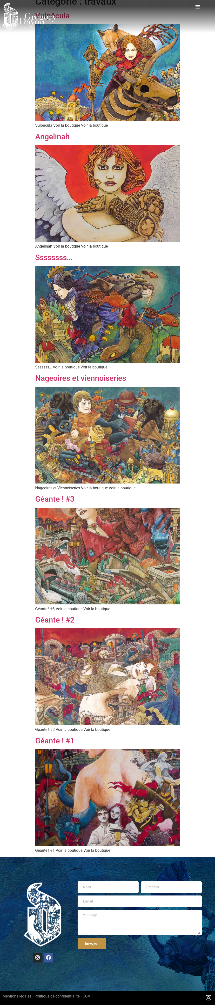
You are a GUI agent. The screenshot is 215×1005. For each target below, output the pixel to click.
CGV (86, 996)
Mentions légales (16, 996)
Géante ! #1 (54, 740)
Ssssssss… (53, 257)
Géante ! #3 (54, 499)
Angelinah (52, 136)
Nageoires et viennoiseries (80, 378)
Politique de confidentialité (57, 996)
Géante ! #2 (54, 619)
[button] (198, 6)
